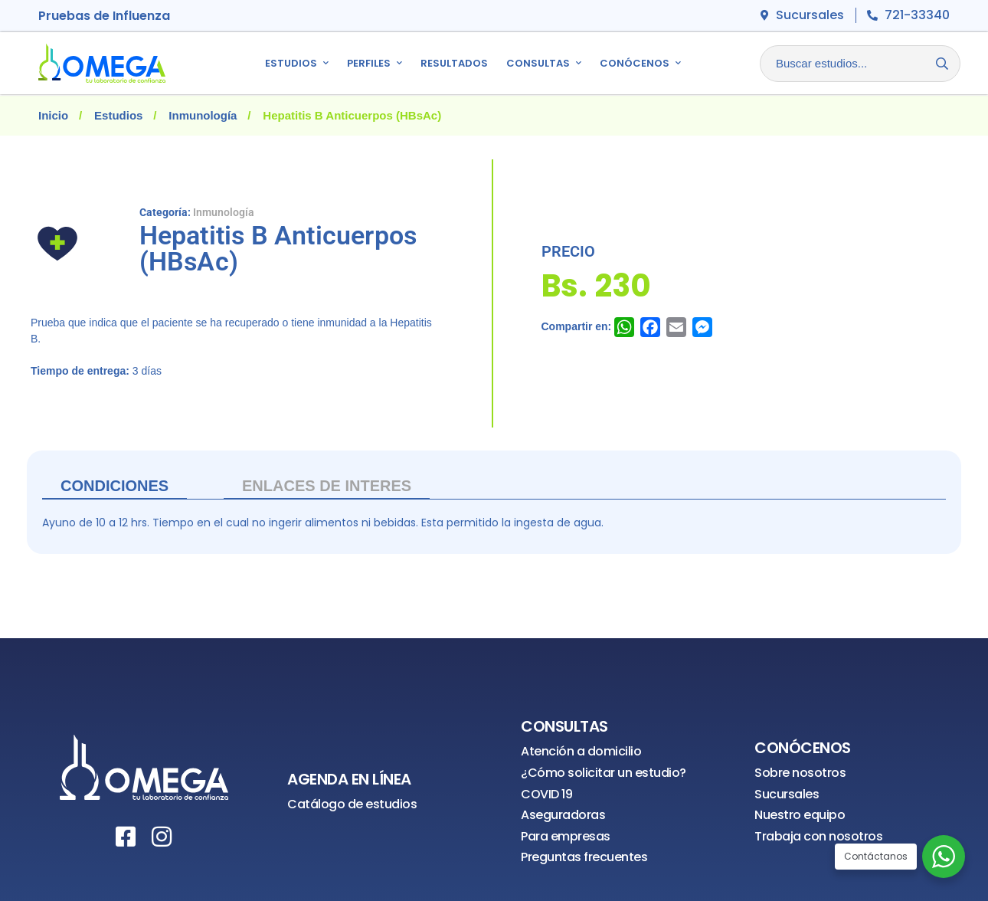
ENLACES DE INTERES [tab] (326, 485)
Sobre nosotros (800, 772)
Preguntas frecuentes (584, 857)
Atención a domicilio (581, 751)
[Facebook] (126, 836)
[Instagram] (162, 836)
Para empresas (565, 836)
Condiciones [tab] (114, 485)
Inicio (53, 115)
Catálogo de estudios (352, 804)
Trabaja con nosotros (818, 836)
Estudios (118, 115)
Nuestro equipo (799, 815)
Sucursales (786, 794)
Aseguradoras (563, 815)
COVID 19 (546, 794)
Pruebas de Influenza (104, 16)
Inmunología (202, 115)
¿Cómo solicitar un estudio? (603, 772)
